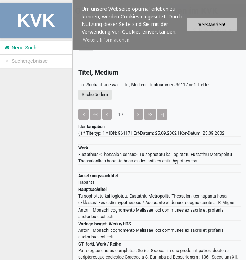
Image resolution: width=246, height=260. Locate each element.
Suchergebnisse (26, 61)
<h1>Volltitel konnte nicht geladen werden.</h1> (159, 130)
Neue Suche (21, 48)
